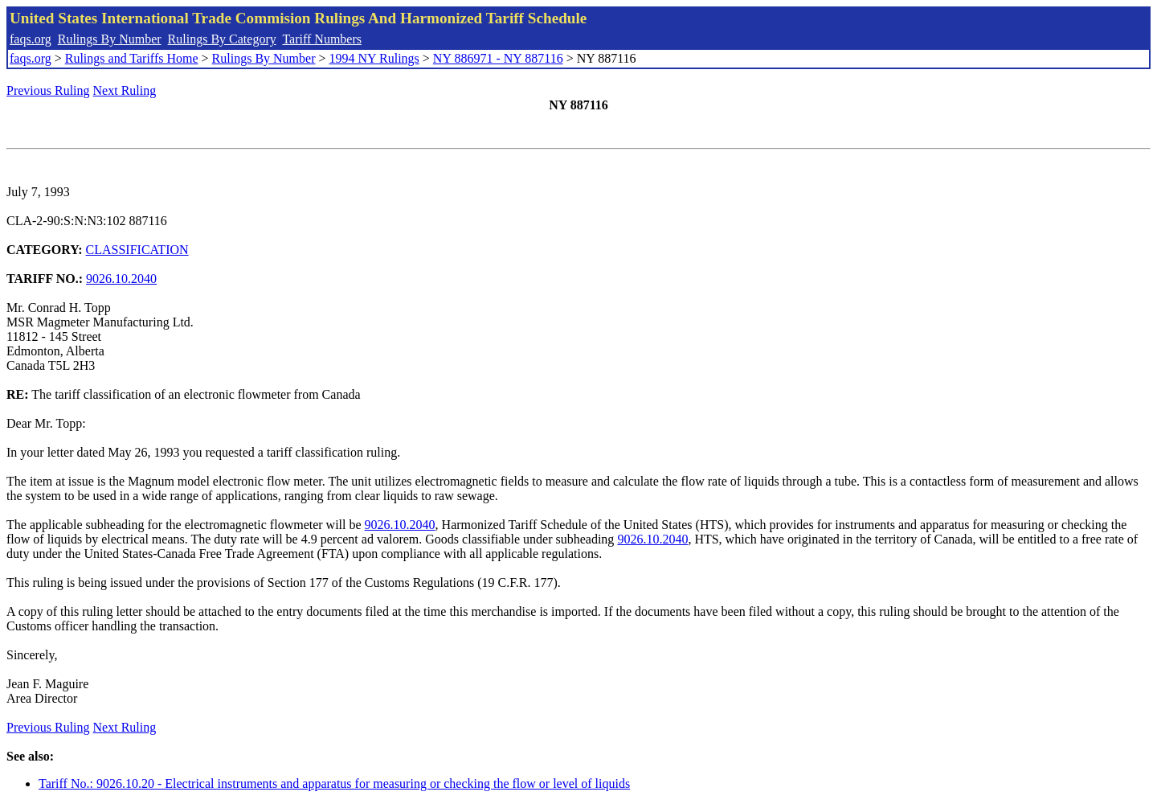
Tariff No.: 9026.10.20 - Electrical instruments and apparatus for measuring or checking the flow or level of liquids (334, 783)
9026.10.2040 (121, 278)
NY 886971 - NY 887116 (498, 58)
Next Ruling (125, 90)
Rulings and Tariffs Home (131, 58)
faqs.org (30, 39)
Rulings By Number (109, 39)
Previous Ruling (48, 90)
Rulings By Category (222, 39)
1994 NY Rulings (374, 58)
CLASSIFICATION (137, 249)
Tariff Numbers (322, 39)
